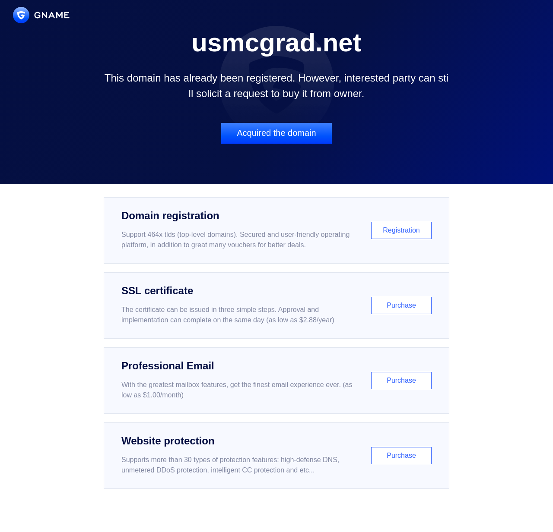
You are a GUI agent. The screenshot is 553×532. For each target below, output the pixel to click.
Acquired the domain (276, 133)
